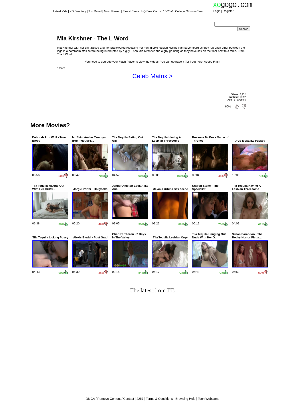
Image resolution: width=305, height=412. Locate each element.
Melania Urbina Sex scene (170, 189)
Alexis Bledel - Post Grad (90, 237)
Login (216, 11)
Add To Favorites (237, 99)
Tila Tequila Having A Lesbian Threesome (166, 139)
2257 (140, 398)
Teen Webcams (208, 398)
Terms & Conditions (159, 398)
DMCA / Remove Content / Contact (110, 398)
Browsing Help (185, 398)
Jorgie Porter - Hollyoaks (90, 189)
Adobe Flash (212, 61)
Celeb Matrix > (152, 76)
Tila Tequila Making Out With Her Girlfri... (48, 187)
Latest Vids (60, 11)
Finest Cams (131, 11)
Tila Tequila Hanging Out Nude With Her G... (209, 235)
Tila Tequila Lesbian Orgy (170, 237)
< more (61, 67)
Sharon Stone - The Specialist (205, 187)
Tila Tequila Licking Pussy (50, 237)
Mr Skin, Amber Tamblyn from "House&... (89, 139)
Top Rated (94, 11)
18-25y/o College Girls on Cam (183, 11)
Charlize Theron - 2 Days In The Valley (129, 235)
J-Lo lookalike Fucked (250, 140)
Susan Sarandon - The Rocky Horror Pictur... (247, 235)
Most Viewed (112, 11)
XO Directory (78, 11)
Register (228, 11)
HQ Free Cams (151, 11)
